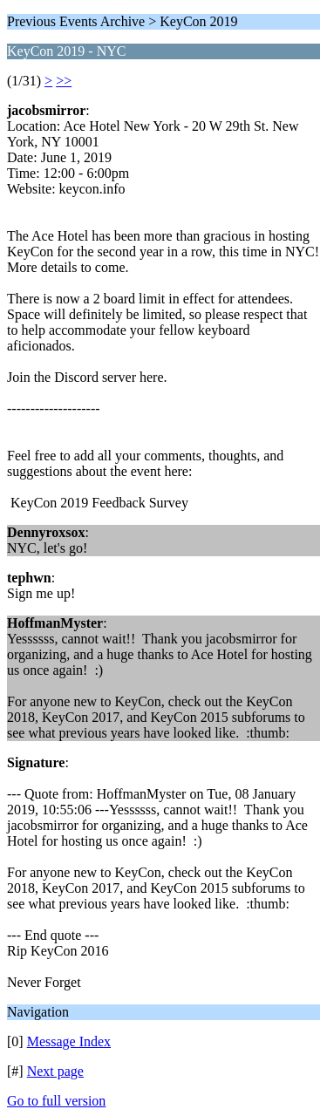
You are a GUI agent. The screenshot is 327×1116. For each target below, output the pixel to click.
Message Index (69, 1041)
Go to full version (56, 1100)
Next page (55, 1071)
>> (64, 80)
